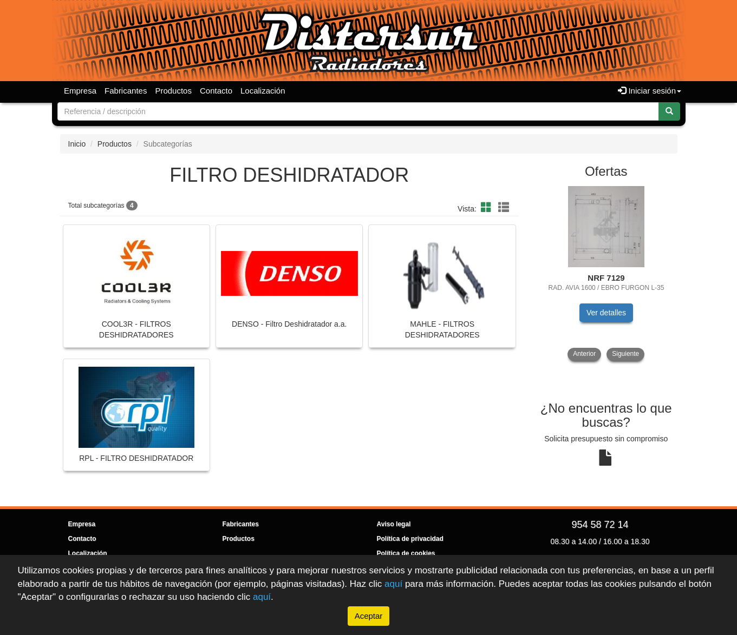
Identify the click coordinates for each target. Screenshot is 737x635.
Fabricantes (126, 90)
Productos (173, 90)
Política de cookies (406, 553)
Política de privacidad (410, 539)
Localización (262, 90)
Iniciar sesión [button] (649, 90)
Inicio (77, 144)
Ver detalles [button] (606, 312)
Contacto (216, 90)
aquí (393, 584)
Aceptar (369, 615)
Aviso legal (394, 524)
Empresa (80, 90)
